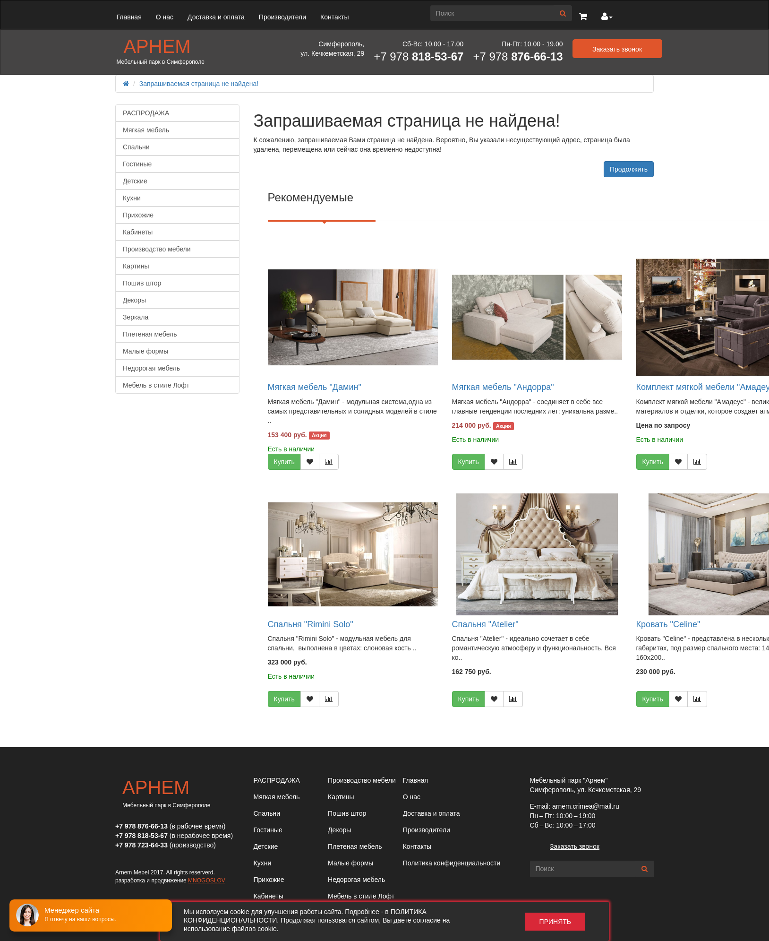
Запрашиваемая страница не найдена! (199, 83)
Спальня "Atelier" (485, 624)
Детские (135, 181)
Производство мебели (157, 249)
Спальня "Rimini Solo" (310, 624)
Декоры (134, 300)
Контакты (334, 17)
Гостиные (137, 164)
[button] (583, 17)
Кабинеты (138, 232)
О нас (164, 17)
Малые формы (145, 351)
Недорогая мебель (151, 368)
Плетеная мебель (150, 334)
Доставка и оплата (216, 17)
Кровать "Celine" (668, 624)
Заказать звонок (574, 846)
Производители (282, 17)
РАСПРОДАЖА (146, 113)
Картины (136, 266)
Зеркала (135, 317)
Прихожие (138, 215)
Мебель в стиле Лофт (156, 385)
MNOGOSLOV (206, 880)
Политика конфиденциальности (452, 863)
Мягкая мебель (146, 130)
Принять (555, 921)
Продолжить (629, 169)
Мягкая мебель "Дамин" (314, 387)
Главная (128, 17)
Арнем (156, 46)
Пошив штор (142, 283)
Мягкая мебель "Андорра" (503, 387)
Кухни (132, 198)
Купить (284, 462)
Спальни (136, 147)
